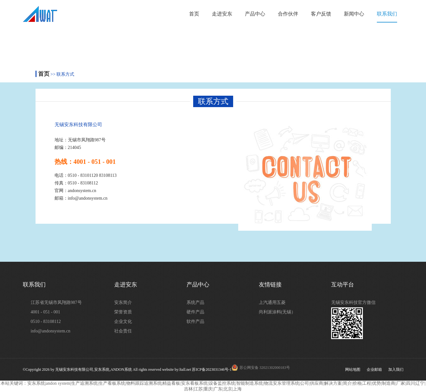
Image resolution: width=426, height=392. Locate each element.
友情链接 (270, 284)
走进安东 (222, 13)
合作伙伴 (288, 13)
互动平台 (342, 284)
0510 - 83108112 (46, 321)
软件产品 (195, 321)
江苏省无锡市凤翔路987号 (56, 302)
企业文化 (123, 321)
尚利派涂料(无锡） (277, 312)
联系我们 (387, 13)
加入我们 (395, 369)
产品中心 (255, 13)
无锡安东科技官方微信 (353, 302)
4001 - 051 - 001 (45, 312)
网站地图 (352, 369)
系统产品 (195, 302)
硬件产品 (195, 312)
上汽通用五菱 (272, 302)
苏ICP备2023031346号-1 (212, 369)
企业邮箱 (374, 369)
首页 (194, 13)
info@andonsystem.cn (50, 331)
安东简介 (123, 302)
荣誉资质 (123, 312)
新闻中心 (354, 13)
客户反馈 (321, 13)
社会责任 (123, 331)
